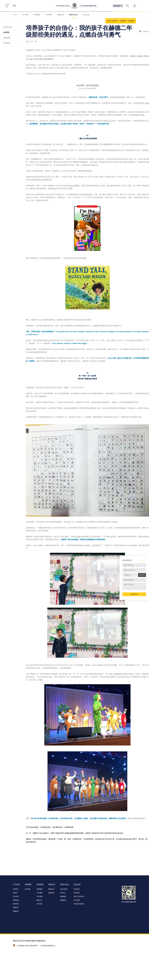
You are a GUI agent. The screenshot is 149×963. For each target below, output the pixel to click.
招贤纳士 (16, 907)
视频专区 (16, 911)
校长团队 (28, 889)
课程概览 (39, 889)
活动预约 (123, 21)
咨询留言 (131, 21)
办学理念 (16, 896)
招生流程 (77, 893)
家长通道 (118, 6)
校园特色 (51, 893)
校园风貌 (16, 900)
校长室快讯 (7, 27)
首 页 (15, 15)
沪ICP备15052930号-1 (48, 946)
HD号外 (6, 32)
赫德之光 (39, 900)
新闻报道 (6, 43)
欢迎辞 (15, 893)
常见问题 (77, 900)
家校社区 (51, 889)
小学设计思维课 (73, 186)
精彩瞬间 (6, 38)
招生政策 (77, 889)
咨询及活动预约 (79, 904)
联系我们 (16, 904)
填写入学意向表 (112, 21)
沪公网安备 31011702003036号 (27, 946)
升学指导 (39, 904)
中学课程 (39, 896)
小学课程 (39, 893)
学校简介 (16, 889)
